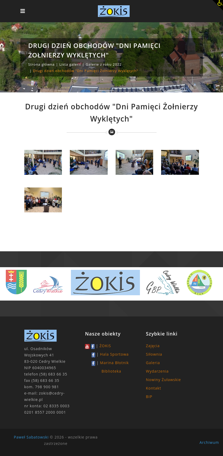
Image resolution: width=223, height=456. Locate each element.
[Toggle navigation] (22, 11)
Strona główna (41, 64)
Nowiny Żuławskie (163, 379)
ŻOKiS (105, 345)
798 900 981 (47, 386)
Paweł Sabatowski (31, 437)
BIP (149, 396)
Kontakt (153, 388)
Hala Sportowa (114, 354)
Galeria (153, 362)
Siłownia (154, 354)
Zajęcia (153, 345)
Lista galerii (70, 64)
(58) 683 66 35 (53, 374)
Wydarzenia (157, 371)
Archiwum (209, 442)
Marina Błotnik (114, 362)
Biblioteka (111, 371)
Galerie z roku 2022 (104, 64)
